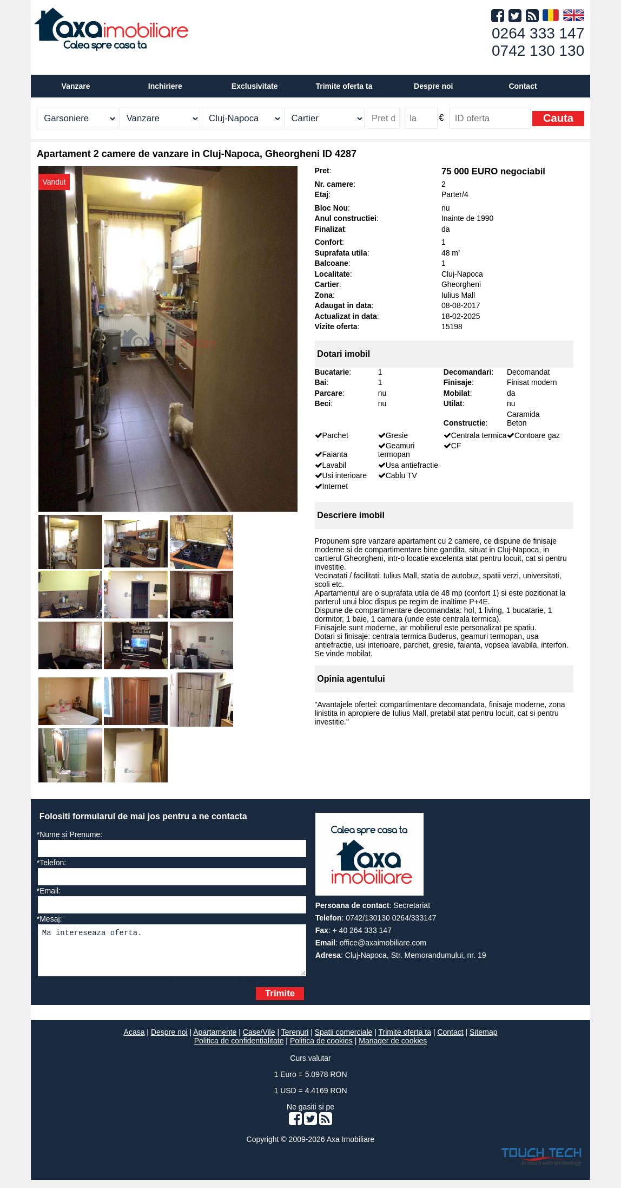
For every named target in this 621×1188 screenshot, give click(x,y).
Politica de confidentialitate (239, 1049)
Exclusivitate (255, 86)
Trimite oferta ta (343, 86)
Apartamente (214, 1040)
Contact (522, 86)
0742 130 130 (538, 50)
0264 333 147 (538, 33)
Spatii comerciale (344, 1040)
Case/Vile (259, 1040)
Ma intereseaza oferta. (172, 954)
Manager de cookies (393, 1049)
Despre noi (169, 1040)
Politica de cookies (321, 1049)
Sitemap (483, 1040)
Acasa (134, 1040)
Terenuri (295, 1040)
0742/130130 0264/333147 (391, 917)
